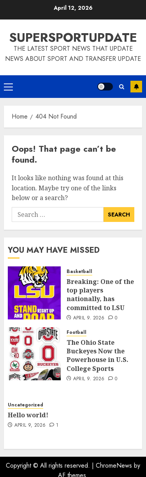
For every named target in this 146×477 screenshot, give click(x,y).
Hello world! (28, 415)
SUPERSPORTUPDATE (73, 37)
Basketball (79, 271)
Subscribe (136, 86)
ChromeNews (114, 465)
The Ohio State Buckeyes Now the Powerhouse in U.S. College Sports (97, 355)
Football (76, 332)
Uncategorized (25, 405)
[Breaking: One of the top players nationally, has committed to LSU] (34, 292)
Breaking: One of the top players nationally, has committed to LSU (100, 294)
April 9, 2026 (89, 318)
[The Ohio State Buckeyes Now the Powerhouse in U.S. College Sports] (34, 353)
